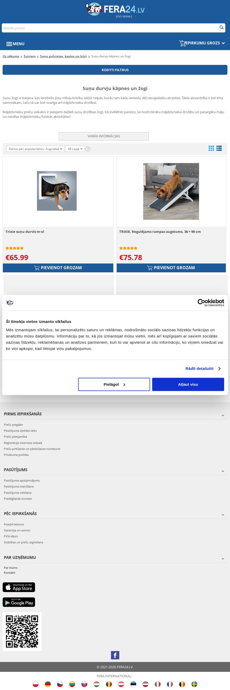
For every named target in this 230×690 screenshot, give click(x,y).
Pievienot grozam (58, 267)
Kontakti (9, 572)
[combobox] (113, 27)
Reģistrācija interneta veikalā (23, 443)
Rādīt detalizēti (199, 368)
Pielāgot (114, 384)
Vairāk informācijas (104, 136)
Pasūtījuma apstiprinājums (22, 480)
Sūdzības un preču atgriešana (23, 542)
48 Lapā (75, 149)
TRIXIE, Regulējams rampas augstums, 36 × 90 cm (160, 231)
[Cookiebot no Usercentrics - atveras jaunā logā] (201, 303)
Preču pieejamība (15, 436)
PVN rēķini (11, 536)
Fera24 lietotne (14, 524)
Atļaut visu (188, 384)
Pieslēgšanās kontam (18, 498)
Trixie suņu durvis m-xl (24, 231)
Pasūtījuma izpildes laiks (20, 430)
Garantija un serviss (17, 530)
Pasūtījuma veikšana (17, 493)
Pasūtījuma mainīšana (19, 486)
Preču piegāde (13, 425)
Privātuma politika (16, 455)
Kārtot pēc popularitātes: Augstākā (35, 149)
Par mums (10, 568)
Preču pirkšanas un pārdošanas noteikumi (32, 449)
